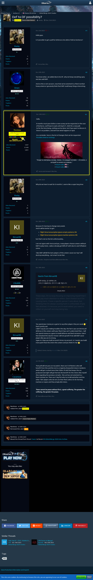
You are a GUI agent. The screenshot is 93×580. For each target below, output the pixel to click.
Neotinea (13, 406)
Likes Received (10, 56)
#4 (86, 180)
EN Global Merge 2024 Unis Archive (55, 439)
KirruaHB (54, 350)
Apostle (40, 542)
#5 (86, 221)
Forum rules (60, 164)
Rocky (41, 20)
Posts (7, 64)
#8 (86, 361)
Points (8, 59)
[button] (3, 3)
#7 (86, 319)
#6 (86, 267)
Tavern (34, 439)
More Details (81, 577)
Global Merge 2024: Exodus (16, 544)
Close (89, 577)
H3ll (9, 542)
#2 (86, 72)
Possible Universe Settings (45, 137)
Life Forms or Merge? (45, 540)
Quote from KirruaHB (47, 276)
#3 (86, 114)
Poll (4, 558)
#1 (86, 31)
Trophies (8, 61)
